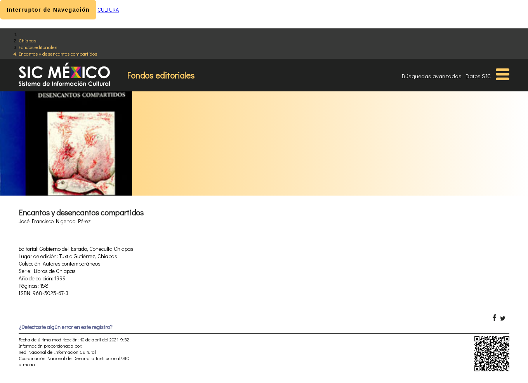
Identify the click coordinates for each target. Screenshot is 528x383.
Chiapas (27, 40)
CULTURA (108, 9)
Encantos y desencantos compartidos (58, 53)
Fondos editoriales (38, 47)
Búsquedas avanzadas (432, 76)
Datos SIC (478, 76)
